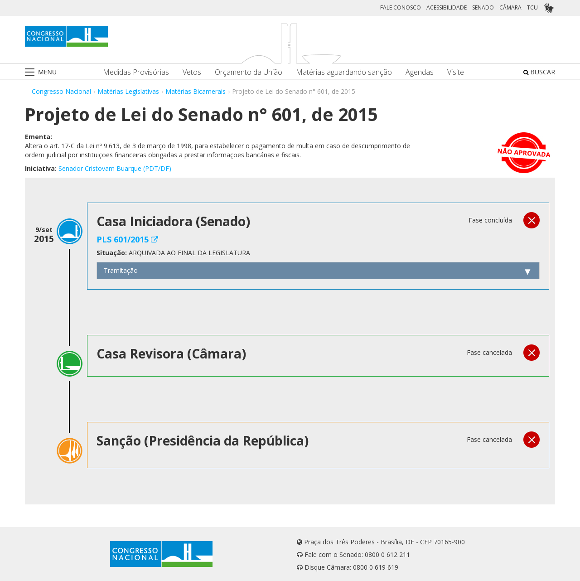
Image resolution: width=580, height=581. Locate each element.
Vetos (192, 72)
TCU (532, 7)
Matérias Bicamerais (195, 91)
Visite (455, 72)
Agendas (420, 72)
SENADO (483, 7)
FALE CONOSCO (400, 7)
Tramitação (121, 270)
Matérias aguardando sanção (344, 72)
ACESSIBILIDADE (446, 7)
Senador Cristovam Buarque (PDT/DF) (114, 168)
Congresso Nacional (61, 91)
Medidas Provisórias (136, 72)
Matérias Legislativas (128, 91)
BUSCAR (539, 72)
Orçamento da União (248, 72)
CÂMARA (510, 7)
